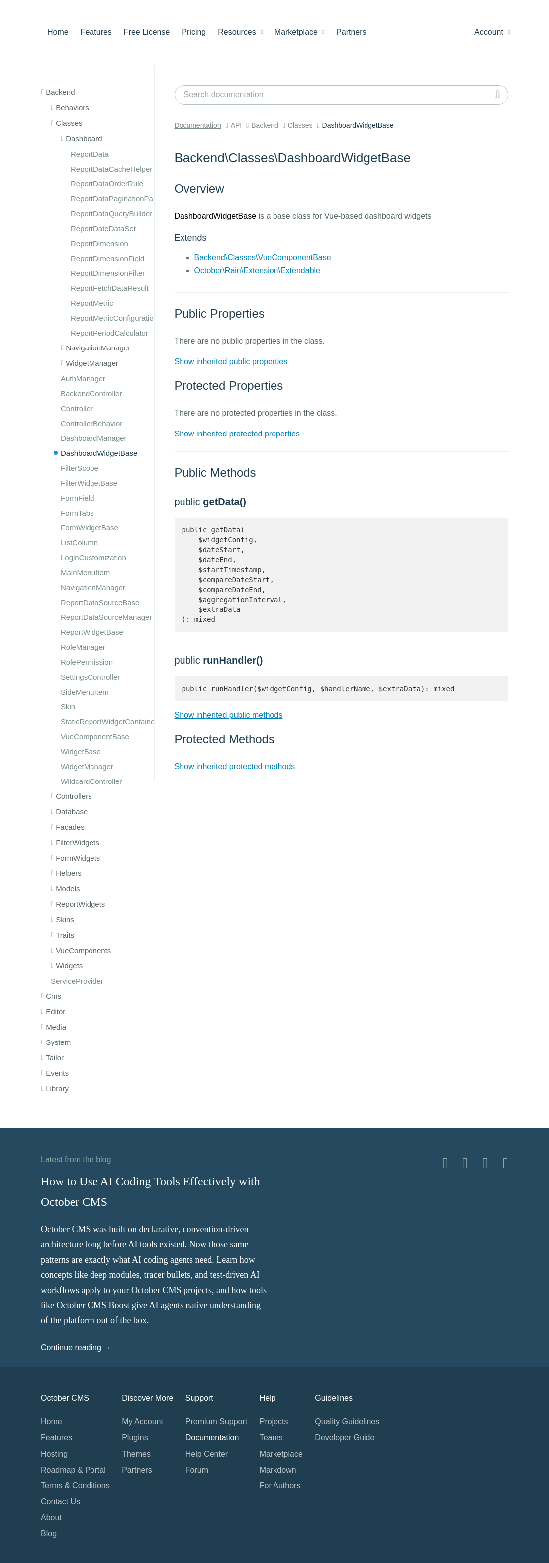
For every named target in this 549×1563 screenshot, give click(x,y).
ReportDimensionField (107, 258)
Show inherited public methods (229, 715)
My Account (142, 1421)
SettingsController (90, 677)
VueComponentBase (95, 736)
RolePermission (87, 662)
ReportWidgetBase (92, 632)
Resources (240, 32)
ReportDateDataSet (103, 228)
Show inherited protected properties (237, 434)
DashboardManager (94, 438)
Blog (49, 1533)
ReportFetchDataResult (110, 288)
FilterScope (79, 468)
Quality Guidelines (347, 1421)
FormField (77, 498)
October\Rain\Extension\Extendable (257, 270)
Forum (196, 1470)
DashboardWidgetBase (99, 453)
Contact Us (60, 1501)
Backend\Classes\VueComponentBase (262, 257)
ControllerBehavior (91, 423)
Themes (136, 1454)
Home (58, 32)
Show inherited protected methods (235, 766)
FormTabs (77, 513)
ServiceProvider (77, 981)
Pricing (194, 32)
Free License (147, 32)
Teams (271, 1437)
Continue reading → (76, 1347)
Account (492, 32)
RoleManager (83, 647)
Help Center (206, 1454)
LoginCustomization (93, 557)
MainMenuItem (85, 572)
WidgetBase (81, 751)
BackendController (91, 393)
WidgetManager (87, 766)
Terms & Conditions (75, 1485)
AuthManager (83, 378)
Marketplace (299, 32)
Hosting (54, 1454)
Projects (274, 1421)
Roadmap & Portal (73, 1470)
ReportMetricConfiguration (114, 318)
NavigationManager (93, 587)
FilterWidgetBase (89, 483)
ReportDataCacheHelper (111, 169)
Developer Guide (344, 1437)
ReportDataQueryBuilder (111, 213)
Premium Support (216, 1421)
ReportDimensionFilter (108, 273)
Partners (351, 32)
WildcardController (91, 781)
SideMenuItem (85, 692)
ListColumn (79, 542)
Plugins (135, 1437)
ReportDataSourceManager (106, 617)
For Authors (280, 1485)
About (51, 1517)
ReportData (90, 154)
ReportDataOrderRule (107, 183)
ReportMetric (92, 303)
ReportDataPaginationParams (120, 198)
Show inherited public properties (231, 361)
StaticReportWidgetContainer (109, 721)
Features (96, 32)
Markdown (278, 1470)
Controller (77, 408)
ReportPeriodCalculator (109, 333)
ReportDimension (99, 243)
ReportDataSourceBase (100, 602)
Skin (68, 706)
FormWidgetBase (89, 527)
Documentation (198, 125)
